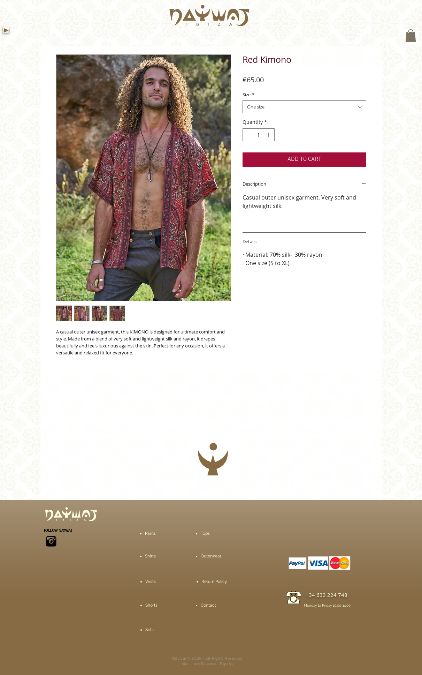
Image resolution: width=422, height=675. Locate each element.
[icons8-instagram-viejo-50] (51, 541)
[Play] (6, 30)
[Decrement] (248, 135)
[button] (410, 35)
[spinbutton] (258, 135)
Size (248, 94)
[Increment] (269, 135)
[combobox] (304, 106)
